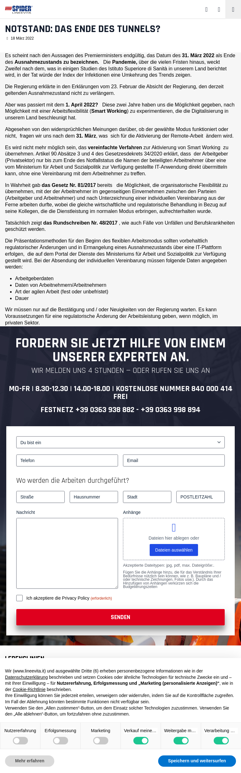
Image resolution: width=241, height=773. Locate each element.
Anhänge (132, 512)
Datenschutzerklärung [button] (26, 677)
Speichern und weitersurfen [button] (197, 760)
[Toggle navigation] (233, 9)
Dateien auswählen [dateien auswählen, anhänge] (173, 550)
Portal (61, 254)
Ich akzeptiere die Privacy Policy (58, 598)
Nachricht (25, 512)
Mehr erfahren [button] (29, 760)
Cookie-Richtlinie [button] (29, 689)
